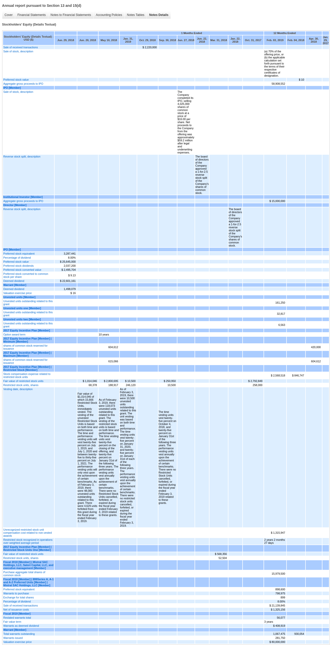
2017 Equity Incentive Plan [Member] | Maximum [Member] (27, 354)
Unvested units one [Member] (22, 308)
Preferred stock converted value (22, 269)
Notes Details (158, 15)
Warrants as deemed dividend (21, 625)
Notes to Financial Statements (71, 15)
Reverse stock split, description (21, 156)
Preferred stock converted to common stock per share (25, 275)
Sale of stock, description (18, 51)
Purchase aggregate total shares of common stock (24, 574)
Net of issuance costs (16, 609)
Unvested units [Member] (19, 297)
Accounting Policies (109, 15)
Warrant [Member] (14, 284)
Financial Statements (31, 15)
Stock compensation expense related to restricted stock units (27, 375)
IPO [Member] (12, 87)
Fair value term (12, 621)
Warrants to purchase (16, 593)
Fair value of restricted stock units (23, 381)
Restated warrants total (17, 617)
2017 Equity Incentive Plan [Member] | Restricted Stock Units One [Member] (27, 548)
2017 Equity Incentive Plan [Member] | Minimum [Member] (27, 340)
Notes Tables (135, 15)
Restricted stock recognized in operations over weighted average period (28, 541)
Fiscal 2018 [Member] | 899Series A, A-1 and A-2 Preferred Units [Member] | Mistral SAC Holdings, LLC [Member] (28, 582)
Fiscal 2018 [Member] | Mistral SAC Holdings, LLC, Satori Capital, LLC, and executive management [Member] (28, 565)
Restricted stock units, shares (20, 385)
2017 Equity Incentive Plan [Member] (26, 330)
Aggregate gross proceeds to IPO (23, 83)
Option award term (14, 334)
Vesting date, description (18, 389)
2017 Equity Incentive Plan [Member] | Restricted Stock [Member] (27, 368)
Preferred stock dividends (18, 265)
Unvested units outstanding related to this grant (28, 303)
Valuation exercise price (17, 293)
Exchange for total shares (18, 597)
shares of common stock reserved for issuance (25, 347)
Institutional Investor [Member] (23, 196)
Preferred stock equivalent (19, 253)
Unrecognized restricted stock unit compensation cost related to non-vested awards (27, 532)
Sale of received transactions (20, 47)
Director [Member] (15, 205)
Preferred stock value (16, 79)
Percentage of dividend (17, 257)
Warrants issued (13, 637)
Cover (9, 15)
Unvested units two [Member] (22, 319)
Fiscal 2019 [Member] (17, 613)
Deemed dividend (13, 280)
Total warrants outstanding (19, 633)
